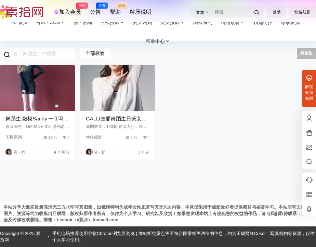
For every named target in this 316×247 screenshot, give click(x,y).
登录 (277, 12)
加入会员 (67, 9)
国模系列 (13, 137)
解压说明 (141, 12)
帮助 (115, 9)
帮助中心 (158, 41)
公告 (95, 9)
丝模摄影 (94, 137)
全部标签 (95, 53)
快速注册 (302, 12)
